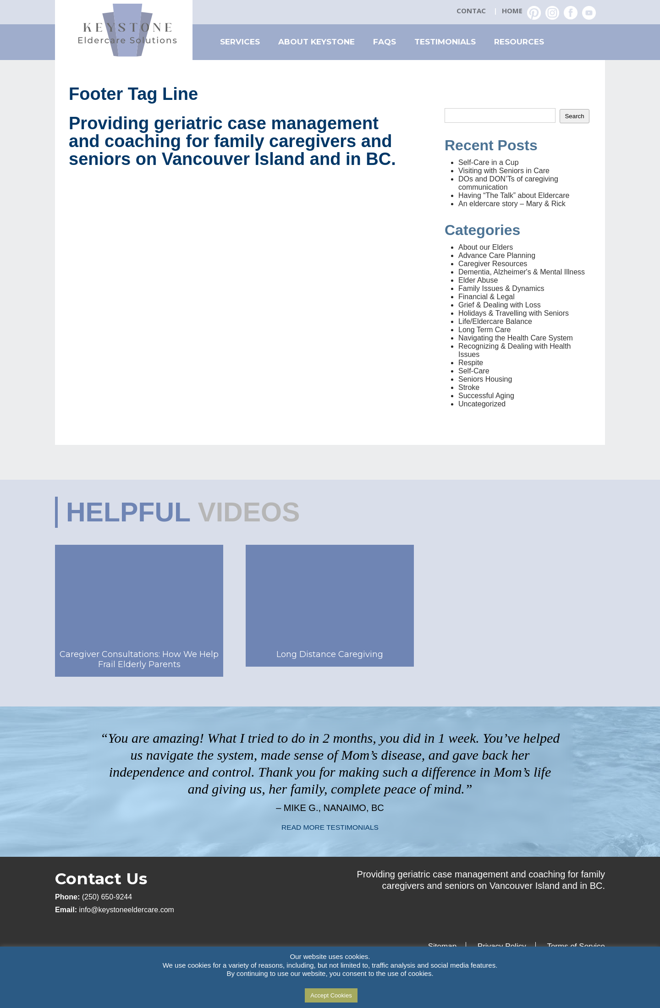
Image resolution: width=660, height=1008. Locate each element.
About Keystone (316, 41)
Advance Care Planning (496, 255)
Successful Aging (486, 396)
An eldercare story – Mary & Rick (512, 204)
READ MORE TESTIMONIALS (330, 827)
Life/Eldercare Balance (495, 321)
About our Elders (485, 247)
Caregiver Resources (492, 264)
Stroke (468, 387)
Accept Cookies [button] (331, 995)
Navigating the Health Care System (515, 338)
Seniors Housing (485, 379)
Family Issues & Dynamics (501, 288)
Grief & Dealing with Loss (499, 305)
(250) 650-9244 (107, 897)
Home (512, 10)
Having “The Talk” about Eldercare (514, 195)
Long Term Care (484, 330)
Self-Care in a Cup (488, 162)
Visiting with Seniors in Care (504, 171)
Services (240, 41)
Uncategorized (482, 404)
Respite (470, 363)
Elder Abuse (478, 280)
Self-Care (474, 371)
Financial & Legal (486, 297)
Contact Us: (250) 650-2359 (472, 11)
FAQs (384, 41)
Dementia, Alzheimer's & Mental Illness (521, 272)
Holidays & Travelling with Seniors (513, 313)
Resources (519, 41)
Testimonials (445, 41)
